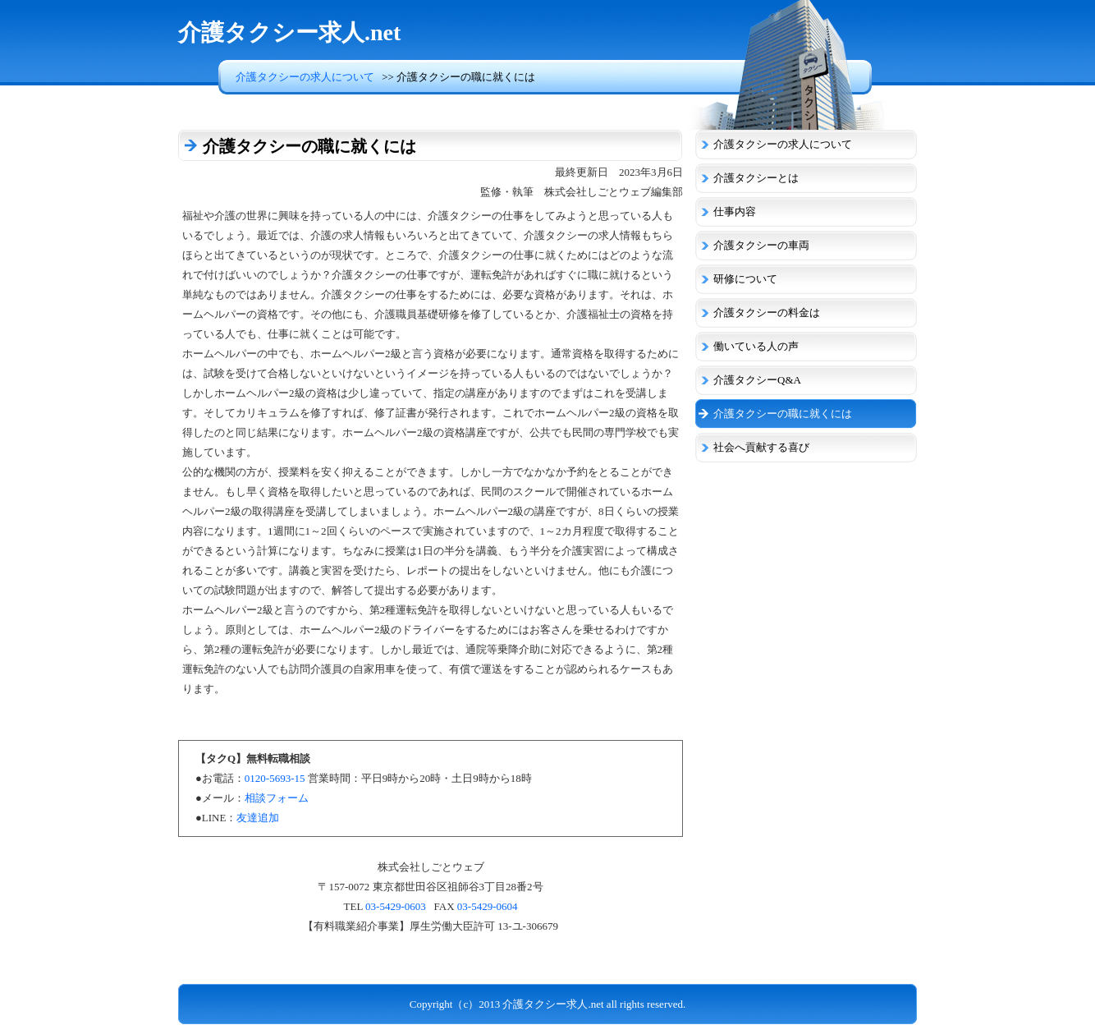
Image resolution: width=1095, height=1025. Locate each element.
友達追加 (257, 817)
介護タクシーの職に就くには (782, 413)
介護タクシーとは (756, 178)
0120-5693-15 (275, 778)
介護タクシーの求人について (305, 77)
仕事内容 (734, 211)
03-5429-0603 (395, 906)
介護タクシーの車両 (761, 245)
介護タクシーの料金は (766, 312)
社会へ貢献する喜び (761, 447)
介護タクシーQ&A (757, 380)
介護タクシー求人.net (289, 32)
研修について (745, 279)
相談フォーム (277, 798)
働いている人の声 (756, 346)
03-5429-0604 (487, 906)
